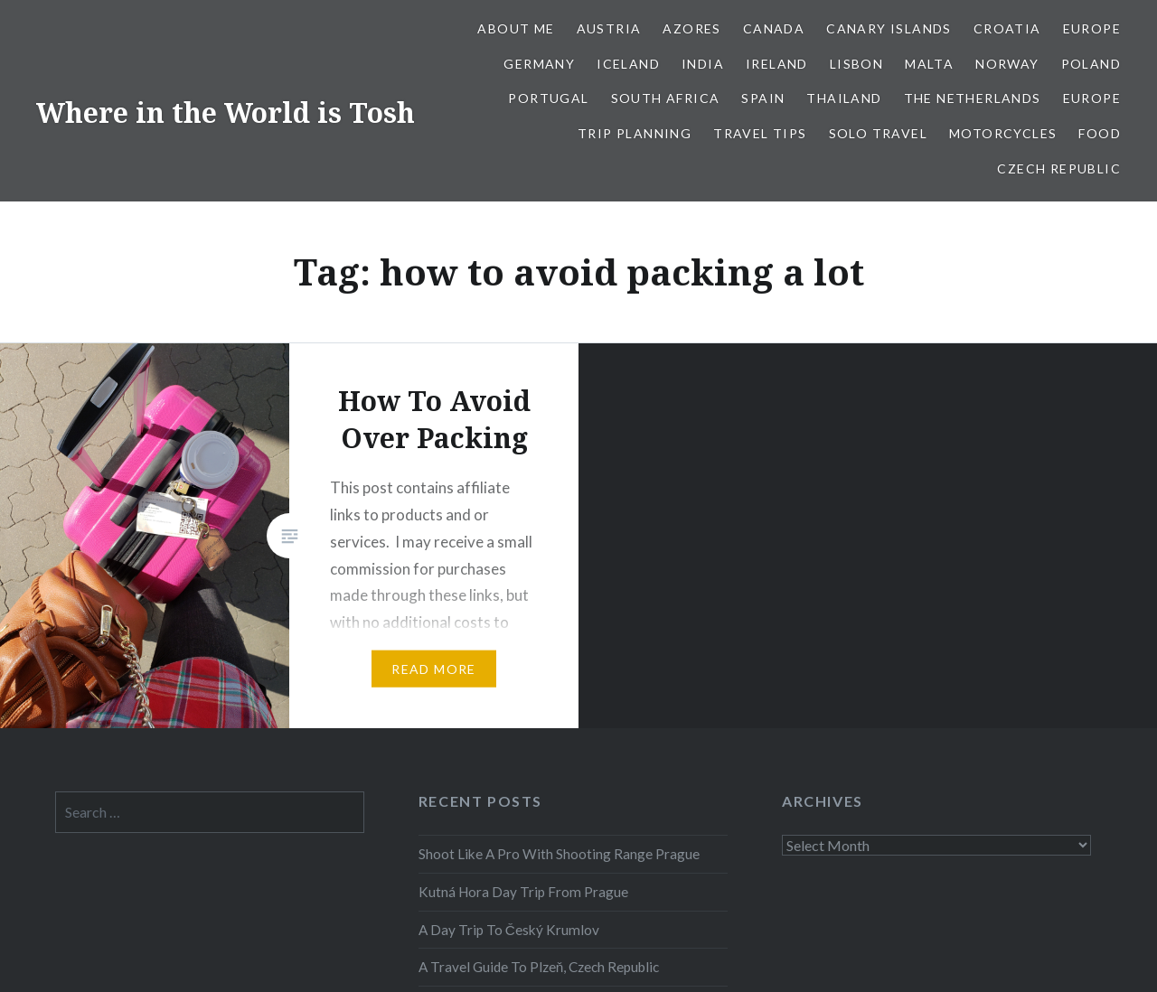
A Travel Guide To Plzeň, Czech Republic (539, 967)
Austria (609, 28)
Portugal (548, 98)
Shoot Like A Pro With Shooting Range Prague (559, 854)
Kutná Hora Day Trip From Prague (523, 892)
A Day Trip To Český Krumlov (509, 930)
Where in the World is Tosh (225, 112)
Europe (1092, 28)
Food (1099, 133)
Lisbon (856, 63)
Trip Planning (634, 133)
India (703, 63)
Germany (539, 63)
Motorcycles (1003, 133)
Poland (1091, 63)
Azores (691, 28)
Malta (929, 63)
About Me (515, 28)
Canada (773, 28)
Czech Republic (1059, 168)
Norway (1007, 63)
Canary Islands (889, 28)
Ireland (777, 63)
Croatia (1007, 28)
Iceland (628, 63)
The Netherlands (972, 98)
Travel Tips (759, 133)
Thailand (843, 98)
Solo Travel (878, 133)
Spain (763, 98)
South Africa (665, 98)
